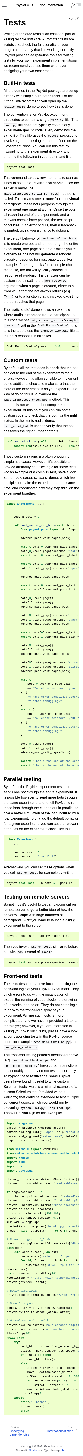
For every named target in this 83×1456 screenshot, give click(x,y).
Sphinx (33, 1450)
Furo (64, 1450)
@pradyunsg (51, 1450)
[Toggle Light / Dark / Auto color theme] (73, 5)
